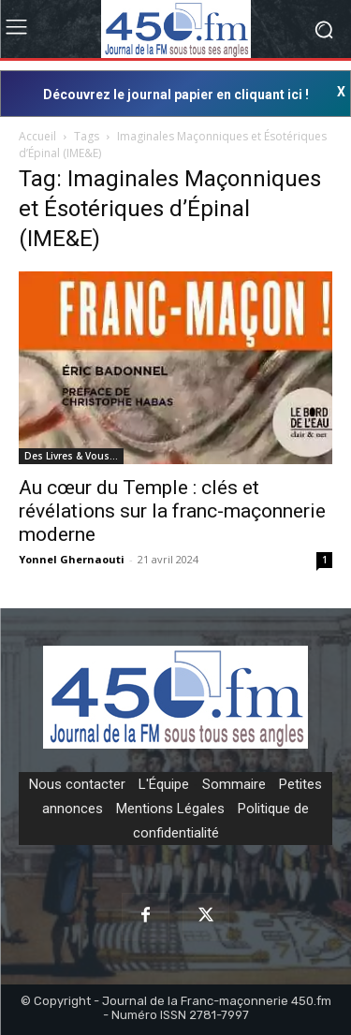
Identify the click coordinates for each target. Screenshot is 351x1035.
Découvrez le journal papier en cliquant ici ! (176, 94)
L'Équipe (164, 784)
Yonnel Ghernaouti (71, 559)
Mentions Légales (170, 808)
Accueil (37, 136)
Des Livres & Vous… (71, 455)
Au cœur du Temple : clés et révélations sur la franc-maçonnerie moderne (172, 511)
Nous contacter (77, 784)
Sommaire (234, 784)
